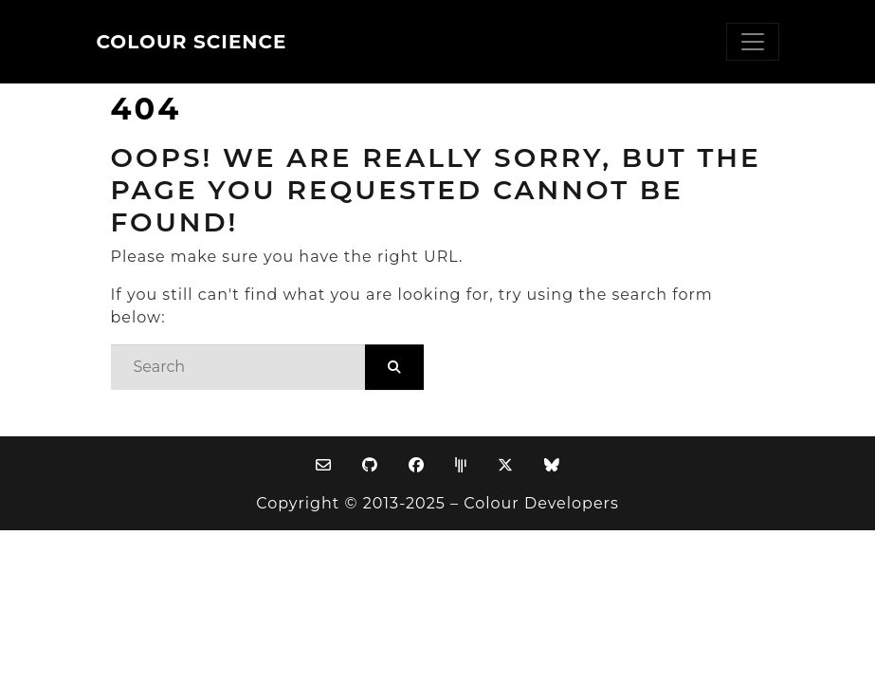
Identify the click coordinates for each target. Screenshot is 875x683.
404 (146, 108)
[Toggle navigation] (752, 42)
